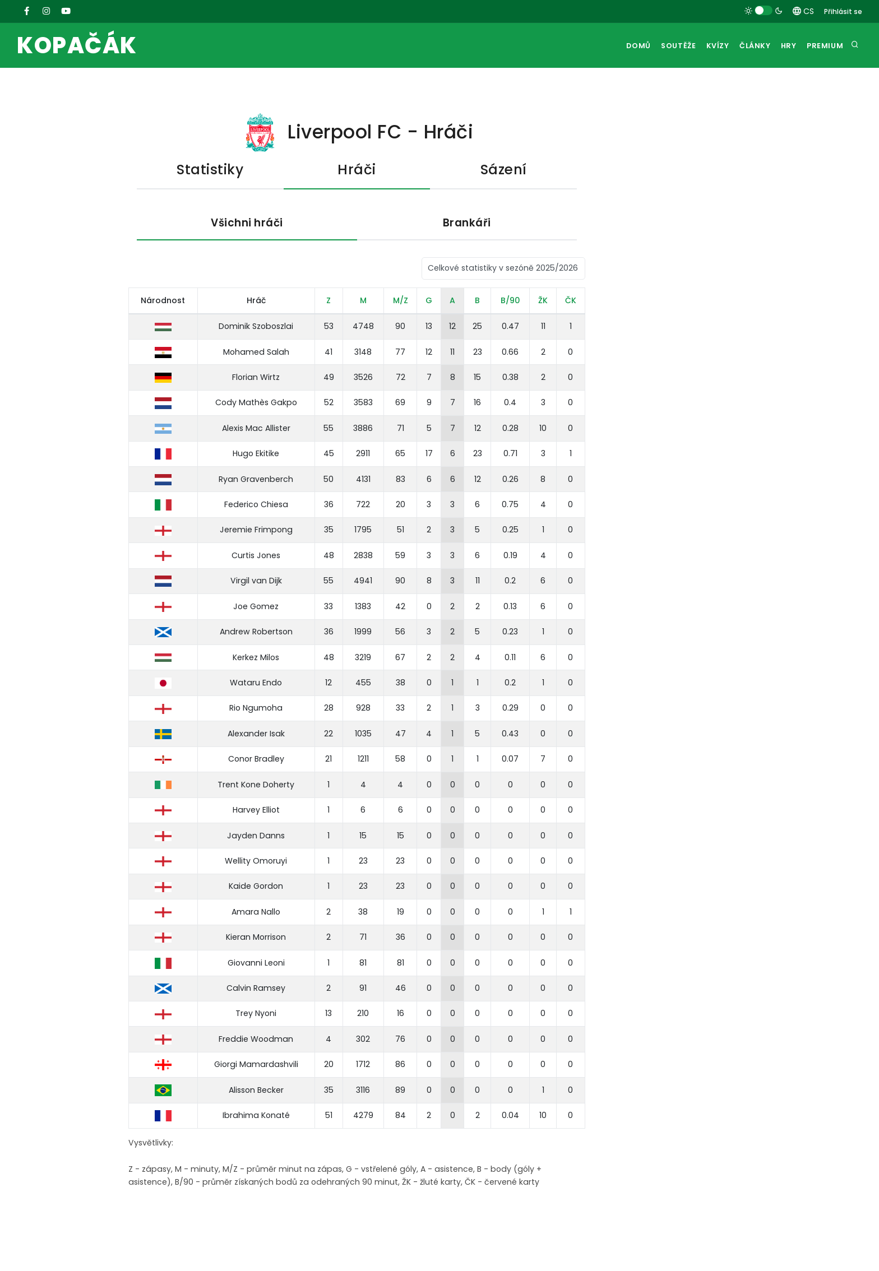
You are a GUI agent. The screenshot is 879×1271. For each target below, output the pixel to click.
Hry (782, 45)
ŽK (543, 301)
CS (803, 11)
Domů (616, 45)
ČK (570, 301)
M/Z (400, 301)
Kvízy (703, 45)
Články (745, 45)
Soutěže (659, 45)
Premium (823, 45)
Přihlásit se (843, 11)
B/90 (510, 301)
